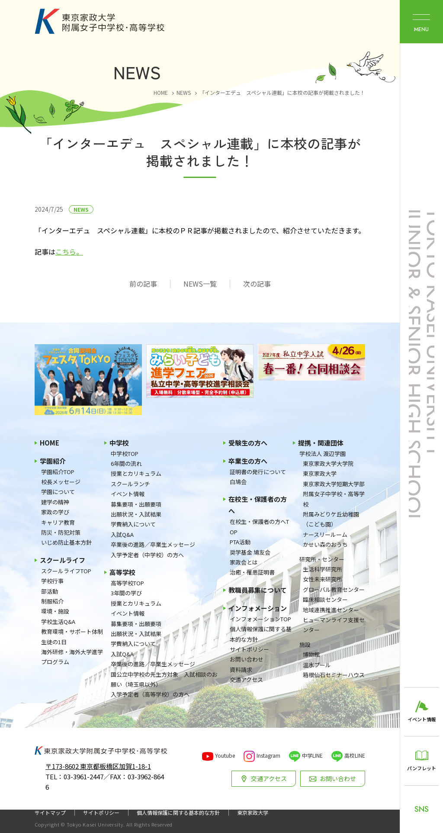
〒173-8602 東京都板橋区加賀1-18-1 (98, 766)
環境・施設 (55, 611)
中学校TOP (124, 453)
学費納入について (133, 524)
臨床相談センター (325, 599)
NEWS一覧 (200, 284)
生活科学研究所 (322, 569)
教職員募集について (257, 589)
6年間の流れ (126, 463)
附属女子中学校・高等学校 (334, 499)
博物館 (311, 654)
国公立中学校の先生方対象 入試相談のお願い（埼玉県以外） (164, 679)
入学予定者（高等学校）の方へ (150, 694)
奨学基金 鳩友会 (250, 552)
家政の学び (55, 512)
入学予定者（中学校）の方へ (147, 555)
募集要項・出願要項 (136, 504)
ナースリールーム (325, 534)
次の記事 (257, 284)
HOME (49, 442)
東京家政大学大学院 (328, 463)
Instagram (268, 755)
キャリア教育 (58, 522)
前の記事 (143, 284)
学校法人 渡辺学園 (322, 453)
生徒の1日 (54, 642)
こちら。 (69, 251)
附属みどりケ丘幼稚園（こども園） (331, 519)
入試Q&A (122, 534)
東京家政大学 (320, 473)
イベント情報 (127, 494)
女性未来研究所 (322, 579)
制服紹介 (52, 601)
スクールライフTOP (66, 571)
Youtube (225, 755)
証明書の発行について (258, 472)
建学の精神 (55, 502)
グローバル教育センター (334, 589)
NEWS (81, 209)
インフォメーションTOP (260, 619)
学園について (58, 492)
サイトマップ (50, 813)
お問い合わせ (246, 659)
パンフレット (421, 768)
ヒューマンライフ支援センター (334, 625)
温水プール (317, 665)
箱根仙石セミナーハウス (334, 675)
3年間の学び (126, 593)
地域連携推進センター (331, 610)
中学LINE (312, 755)
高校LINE (354, 755)
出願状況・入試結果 (136, 514)
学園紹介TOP (57, 472)
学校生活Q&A (58, 621)
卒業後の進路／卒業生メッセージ (153, 544)
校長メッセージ (60, 482)
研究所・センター (321, 559)
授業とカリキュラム (136, 473)
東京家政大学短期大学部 (334, 484)
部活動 (49, 591)
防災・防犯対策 (60, 532)
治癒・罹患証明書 (252, 572)
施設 (305, 644)
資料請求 (241, 669)
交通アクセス (246, 679)
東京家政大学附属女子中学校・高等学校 (99, 21)
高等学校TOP (127, 583)
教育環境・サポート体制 (72, 631)
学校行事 (52, 581)
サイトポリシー (249, 649)
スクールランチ (130, 484)
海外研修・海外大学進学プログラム (72, 657)
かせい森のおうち (325, 544)
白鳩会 (238, 482)
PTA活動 (240, 542)
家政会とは (244, 562)
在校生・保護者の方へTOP (259, 526)
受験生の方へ (247, 442)
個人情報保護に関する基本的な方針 (261, 634)
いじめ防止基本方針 (66, 542)
